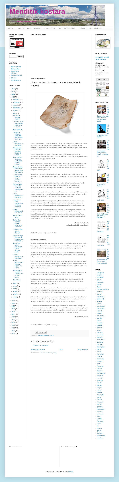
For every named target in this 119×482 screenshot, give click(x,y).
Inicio (61, 349)
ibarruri (99, 399)
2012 (13, 328)
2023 (13, 97)
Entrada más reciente (38, 349)
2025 (13, 91)
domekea (40, 335)
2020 (13, 306)
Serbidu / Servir (49, 28)
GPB (98, 416)
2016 (13, 317)
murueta (99, 378)
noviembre (16, 102)
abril (14, 289)
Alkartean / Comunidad (67, 28)
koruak (99, 349)
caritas (99, 294)
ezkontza (100, 380)
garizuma (100, 342)
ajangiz (99, 385)
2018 (13, 311)
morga (99, 390)
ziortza (99, 352)
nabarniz (100, 421)
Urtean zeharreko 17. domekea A (18, 143)
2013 (13, 325)
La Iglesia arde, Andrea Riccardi (18, 231)
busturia (99, 371)
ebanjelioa (46, 335)
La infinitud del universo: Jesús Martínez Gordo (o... (17, 178)
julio (14, 113)
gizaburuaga (101, 435)
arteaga (99, 361)
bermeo (99, 328)
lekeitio (99, 419)
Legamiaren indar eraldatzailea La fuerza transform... (18, 203)
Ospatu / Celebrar (95, 28)
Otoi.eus (13, 78)
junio (15, 283)
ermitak (99, 301)
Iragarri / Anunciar (33, 28)
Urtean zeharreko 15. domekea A (18, 211)
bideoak (99, 313)
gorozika (100, 407)
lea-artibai (100, 354)
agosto (15, 110)
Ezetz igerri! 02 (17, 129)
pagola (52, 335)
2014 (13, 322)
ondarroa (100, 414)
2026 (13, 89)
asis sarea (100, 359)
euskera (99, 433)
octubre (15, 105)
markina (99, 411)
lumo (98, 426)
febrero (15, 294)
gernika (99, 318)
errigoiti (99, 387)
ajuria (99, 397)
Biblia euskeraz (16, 66)
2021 (13, 303)
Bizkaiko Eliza (15, 69)
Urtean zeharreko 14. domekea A (18, 256)
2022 (13, 300)
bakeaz (99, 368)
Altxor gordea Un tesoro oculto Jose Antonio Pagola (17, 161)
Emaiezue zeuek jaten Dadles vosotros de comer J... (18, 124)
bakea (99, 320)
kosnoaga (100, 366)
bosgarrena (100, 316)
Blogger (70, 471)
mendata (100, 376)
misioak (99, 311)
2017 (13, 314)
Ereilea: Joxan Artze (17, 216)
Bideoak (82, 28)
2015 (13, 320)
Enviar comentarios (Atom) (48, 353)
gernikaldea (101, 306)
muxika (99, 392)
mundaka (100, 332)
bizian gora (100, 347)
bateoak (99, 337)
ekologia (100, 344)
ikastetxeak (100, 409)
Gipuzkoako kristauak (15, 72)
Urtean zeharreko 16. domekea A (18, 195)
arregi (99, 330)
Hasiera (10, 28)
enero (15, 297)
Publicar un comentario (41, 345)
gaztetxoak (100, 299)
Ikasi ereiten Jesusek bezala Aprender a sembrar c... (17, 223)
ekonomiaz (100, 296)
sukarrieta (100, 395)
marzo (15, 291)
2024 (13, 94)
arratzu (99, 428)
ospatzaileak (101, 373)
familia (99, 287)
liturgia (99, 284)
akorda (99, 404)
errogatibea (100, 340)
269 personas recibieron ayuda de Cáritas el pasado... (17, 151)
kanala (99, 383)
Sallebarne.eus (16, 80)
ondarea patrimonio (103, 289)
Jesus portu (16, 280)
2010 (13, 333)
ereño (99, 423)
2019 (13, 309)
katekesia (100, 282)
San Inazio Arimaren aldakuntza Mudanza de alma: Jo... (18, 135)
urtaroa (99, 356)
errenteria (100, 335)
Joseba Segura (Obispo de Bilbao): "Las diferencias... (18, 169)
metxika (99, 438)
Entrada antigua (83, 349)
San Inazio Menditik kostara (16, 117)
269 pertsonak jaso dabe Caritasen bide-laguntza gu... (18, 187)
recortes (99, 275)
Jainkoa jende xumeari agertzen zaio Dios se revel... (18, 273)
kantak (99, 304)
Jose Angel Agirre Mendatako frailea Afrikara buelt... (17, 248)
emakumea (100, 308)
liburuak (99, 323)
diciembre (16, 99)
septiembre (17, 108)
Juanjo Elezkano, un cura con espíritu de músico (18, 264)
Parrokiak (20, 28)
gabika (99, 431)
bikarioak (100, 292)
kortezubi (100, 402)
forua (98, 364)
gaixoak (99, 325)
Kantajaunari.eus (16, 75)
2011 (13, 331)
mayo (15, 286)
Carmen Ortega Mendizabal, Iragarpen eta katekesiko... (18, 238)
